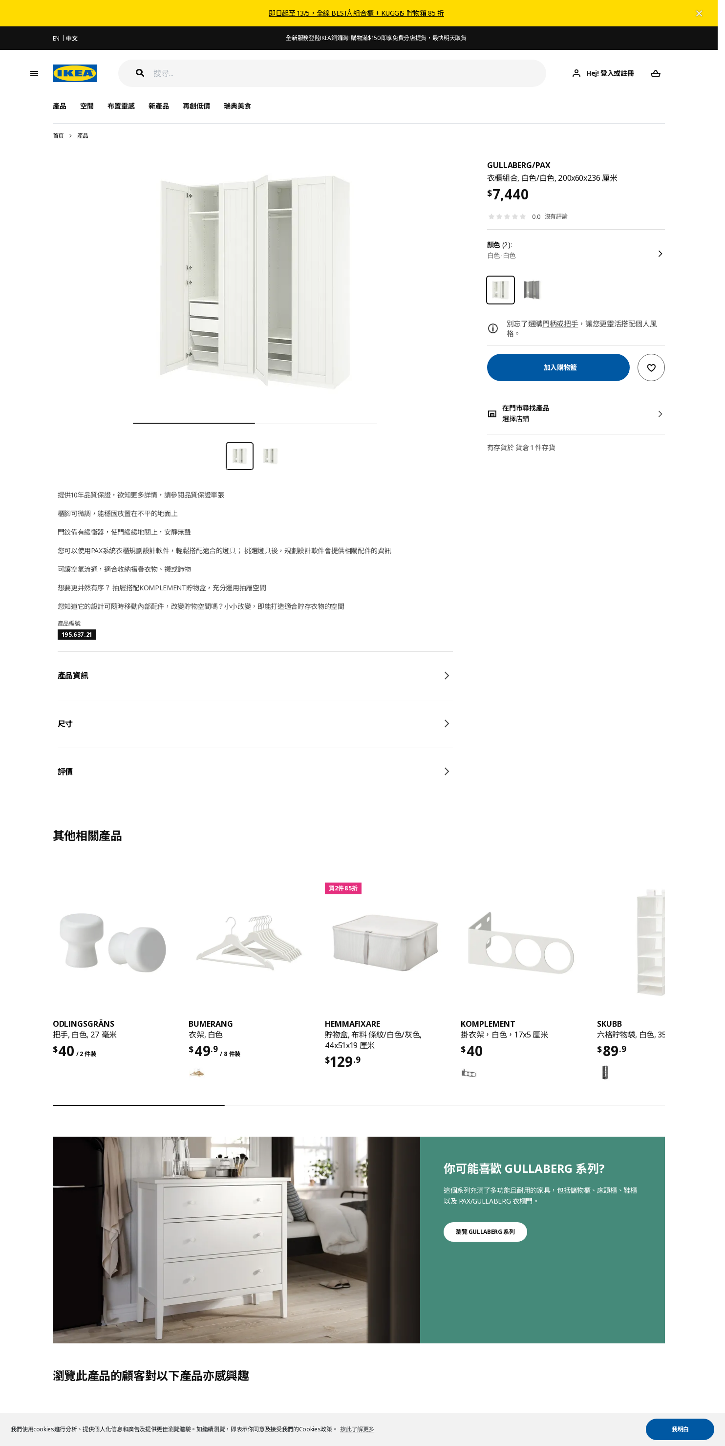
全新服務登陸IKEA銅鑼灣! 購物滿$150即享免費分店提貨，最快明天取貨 (376, 38)
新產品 (159, 105)
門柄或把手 (560, 323)
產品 (82, 135)
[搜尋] (350, 74)
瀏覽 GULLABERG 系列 (485, 1232)
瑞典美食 (237, 105)
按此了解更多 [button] (357, 1429)
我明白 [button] (680, 1429)
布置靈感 (121, 105)
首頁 (58, 135)
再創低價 (196, 105)
